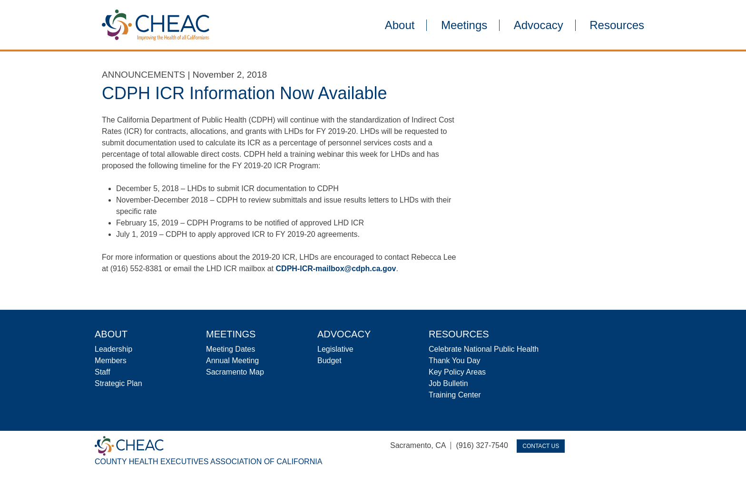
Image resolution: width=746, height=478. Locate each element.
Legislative (335, 349)
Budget (329, 360)
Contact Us (540, 446)
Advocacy (538, 25)
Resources (616, 25)
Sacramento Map (235, 372)
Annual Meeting (232, 360)
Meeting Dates (230, 349)
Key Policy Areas (457, 372)
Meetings (464, 25)
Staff (102, 372)
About (400, 25)
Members (111, 360)
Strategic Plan (118, 383)
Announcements (143, 75)
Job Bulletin (448, 383)
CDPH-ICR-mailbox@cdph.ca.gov (336, 268)
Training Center (455, 395)
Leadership (113, 349)
